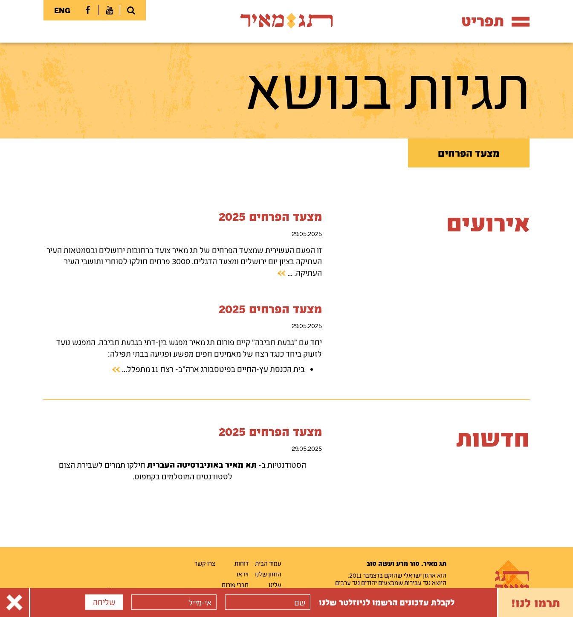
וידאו (243, 574)
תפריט (495, 21)
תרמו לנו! (535, 602)
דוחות (241, 563)
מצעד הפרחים (469, 153)
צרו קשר (204, 563)
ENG (62, 10)
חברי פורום (235, 584)
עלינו (275, 584)
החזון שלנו (268, 574)
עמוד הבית (268, 563)
